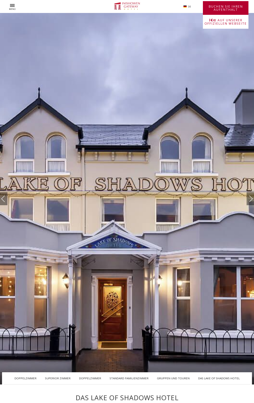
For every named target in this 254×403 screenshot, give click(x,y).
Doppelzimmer (25, 378)
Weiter (247, 198)
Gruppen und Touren (173, 378)
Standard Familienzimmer (129, 378)
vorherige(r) (7, 199)
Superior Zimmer (58, 378)
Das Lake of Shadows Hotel (219, 378)
